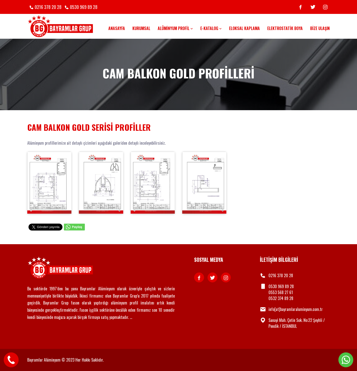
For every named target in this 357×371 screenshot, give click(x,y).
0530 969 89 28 (83, 7)
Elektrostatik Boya (285, 28)
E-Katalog (211, 28)
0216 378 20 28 (48, 7)
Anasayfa (116, 28)
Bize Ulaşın (320, 28)
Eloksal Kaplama (244, 28)
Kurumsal (141, 28)
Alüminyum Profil (175, 28)
